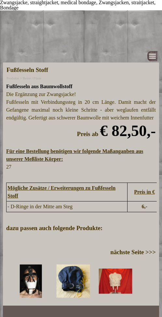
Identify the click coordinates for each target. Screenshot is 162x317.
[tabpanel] (81, 131)
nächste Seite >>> (133, 252)
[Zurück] (9, 281)
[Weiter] (153, 281)
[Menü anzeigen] (152, 56)
